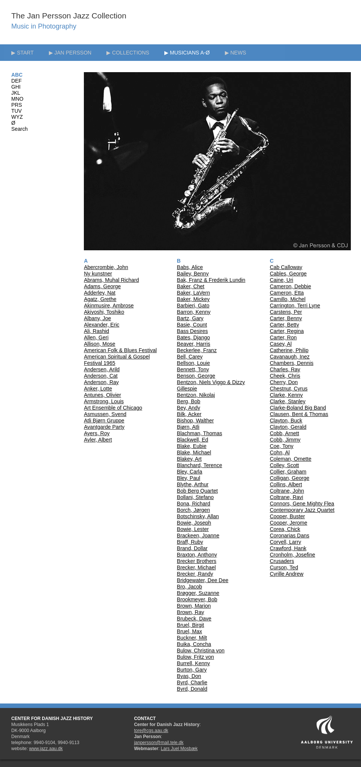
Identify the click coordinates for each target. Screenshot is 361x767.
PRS (16, 105)
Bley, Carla (189, 472)
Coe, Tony (281, 446)
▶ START (22, 53)
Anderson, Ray (101, 382)
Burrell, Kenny (193, 663)
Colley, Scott (284, 465)
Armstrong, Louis (104, 401)
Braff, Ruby (190, 542)
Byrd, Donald (192, 689)
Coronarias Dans (289, 536)
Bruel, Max (189, 631)
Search (19, 129)
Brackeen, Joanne (198, 536)
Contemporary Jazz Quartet (302, 510)
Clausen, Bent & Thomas (299, 414)
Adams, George (102, 286)
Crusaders (282, 561)
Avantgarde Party (104, 427)
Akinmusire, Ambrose (108, 306)
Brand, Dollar (192, 548)
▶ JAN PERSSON (70, 53)
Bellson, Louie (193, 363)
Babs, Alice (190, 267)
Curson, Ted (284, 567)
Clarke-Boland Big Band (298, 408)
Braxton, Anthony (197, 555)
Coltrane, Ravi (286, 497)
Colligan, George (289, 478)
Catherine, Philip (289, 350)
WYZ (17, 117)
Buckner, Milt (192, 638)
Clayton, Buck (286, 421)
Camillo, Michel (287, 299)
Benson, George (196, 376)
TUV (16, 111)
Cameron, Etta (286, 293)
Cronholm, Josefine (292, 555)
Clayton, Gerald (288, 427)
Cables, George (288, 274)
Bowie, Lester (193, 529)
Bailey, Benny (193, 274)
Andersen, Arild (102, 369)
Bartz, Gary (190, 318)
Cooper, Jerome (288, 523)
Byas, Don (189, 676)
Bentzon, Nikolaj (196, 395)
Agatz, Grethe (100, 299)
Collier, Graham (288, 472)
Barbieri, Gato (193, 306)
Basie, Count (192, 325)
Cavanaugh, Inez (289, 357)
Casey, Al (280, 344)
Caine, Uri (281, 280)
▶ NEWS (235, 53)
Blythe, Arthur (192, 484)
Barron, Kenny (194, 312)
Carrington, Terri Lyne (295, 306)
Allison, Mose (99, 344)
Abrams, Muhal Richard (111, 280)
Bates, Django (193, 337)
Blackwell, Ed (192, 440)
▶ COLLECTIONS (127, 53)
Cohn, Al (280, 452)
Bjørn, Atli (188, 427)
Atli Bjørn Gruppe (104, 421)
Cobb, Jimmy (285, 440)
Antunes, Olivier (102, 395)
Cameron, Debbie (290, 286)
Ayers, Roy (96, 433)
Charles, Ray (285, 369)
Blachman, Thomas (199, 433)
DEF (16, 81)
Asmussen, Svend (105, 414)
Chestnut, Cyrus (288, 389)
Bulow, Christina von (200, 650)
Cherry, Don (283, 382)
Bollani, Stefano (195, 497)
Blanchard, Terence (199, 465)
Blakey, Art (189, 459)
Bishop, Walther (195, 421)
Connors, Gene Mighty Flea (302, 504)
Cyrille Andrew (286, 574)
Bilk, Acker (189, 414)
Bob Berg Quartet (197, 491)
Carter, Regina (286, 331)
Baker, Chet (190, 286)
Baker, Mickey (193, 299)
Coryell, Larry (285, 542)
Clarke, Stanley (287, 401)
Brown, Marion (194, 606)
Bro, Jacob (189, 587)
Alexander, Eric (101, 325)
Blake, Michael (194, 452)
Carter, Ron (283, 337)
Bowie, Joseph (194, 523)
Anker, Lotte (98, 389)
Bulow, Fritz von (195, 657)
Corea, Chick (285, 529)
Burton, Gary (191, 670)
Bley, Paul (188, 478)
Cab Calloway (286, 267)
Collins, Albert (286, 484)
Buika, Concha (194, 644)
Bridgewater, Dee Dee (202, 580)
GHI (16, 87)
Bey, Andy (188, 408)
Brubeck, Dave (194, 619)
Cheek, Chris (285, 376)
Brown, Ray (190, 612)
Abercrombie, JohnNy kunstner (106, 270)
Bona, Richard (193, 504)
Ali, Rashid (96, 331)
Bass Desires (192, 331)
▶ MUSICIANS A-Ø (187, 53)
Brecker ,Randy (195, 574)
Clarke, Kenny (286, 395)
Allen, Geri (96, 337)
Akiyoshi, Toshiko (104, 312)
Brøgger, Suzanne (198, 593)
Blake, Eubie (191, 446)
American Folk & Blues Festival (120, 350)
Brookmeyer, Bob (197, 599)
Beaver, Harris (193, 344)
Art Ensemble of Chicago (113, 408)
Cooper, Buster (287, 516)
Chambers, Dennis (291, 363)
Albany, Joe (97, 318)
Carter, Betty (284, 325)
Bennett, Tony (193, 369)
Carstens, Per (286, 312)
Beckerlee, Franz (197, 350)
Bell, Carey (189, 357)
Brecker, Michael (196, 567)
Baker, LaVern (193, 293)
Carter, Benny (286, 318)
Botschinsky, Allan (198, 516)
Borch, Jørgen (193, 510)
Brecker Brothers (196, 561)
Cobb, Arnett (284, 433)
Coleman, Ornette (290, 459)
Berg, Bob (188, 401)
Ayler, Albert (98, 440)
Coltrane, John (287, 491)
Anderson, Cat (101, 376)
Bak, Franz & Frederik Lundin (211, 280)
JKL (15, 93)
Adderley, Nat (99, 293)
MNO (17, 99)
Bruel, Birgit (190, 625)
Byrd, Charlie (192, 682)
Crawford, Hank (288, 548)
